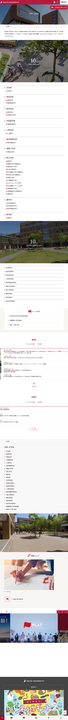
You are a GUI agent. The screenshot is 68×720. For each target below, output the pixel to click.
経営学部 (9, 96)
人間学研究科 (10, 279)
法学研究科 (9, 268)
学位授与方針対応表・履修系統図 (19, 316)
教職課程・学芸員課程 (16, 320)
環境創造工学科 (12, 188)
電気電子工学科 (12, 167)
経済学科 (10, 112)
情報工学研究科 (10, 286)
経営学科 (10, 100)
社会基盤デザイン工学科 (15, 186)
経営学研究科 (10, 271)
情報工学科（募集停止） (14, 164)
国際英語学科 (12, 124)
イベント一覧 (30, 402)
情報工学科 (11, 152)
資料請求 (34, 687)
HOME (8, 26)
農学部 (9, 199)
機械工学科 (11, 177)
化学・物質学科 (12, 169)
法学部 (9, 87)
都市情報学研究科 (11, 283)
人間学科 (10, 133)
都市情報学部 (11, 139)
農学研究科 (9, 294)
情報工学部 (10, 148)
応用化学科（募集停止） (14, 175)
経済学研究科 (10, 275)
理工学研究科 (10, 290)
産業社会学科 (12, 115)
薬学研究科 (9, 297)
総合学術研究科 (10, 301)
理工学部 (9, 157)
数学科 (10, 161)
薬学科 (10, 218)
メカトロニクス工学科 (14, 183)
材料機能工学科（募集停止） (16, 172)
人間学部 (9, 130)
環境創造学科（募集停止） (15, 191)
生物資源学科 (12, 203)
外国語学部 (10, 120)
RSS (40, 344)
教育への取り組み (15, 325)
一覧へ (34, 429)
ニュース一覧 (30, 344)
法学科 (10, 91)
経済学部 (9, 108)
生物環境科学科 (12, 209)
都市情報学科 (12, 143)
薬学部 (9, 214)
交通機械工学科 (12, 180)
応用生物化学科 (12, 206)
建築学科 (10, 194)
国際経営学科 (12, 103)
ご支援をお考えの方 (59, 7)
